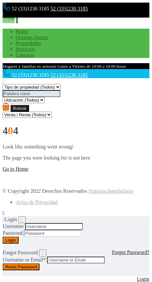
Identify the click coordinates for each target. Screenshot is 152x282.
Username (13, 226)
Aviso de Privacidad (37, 202)
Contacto (25, 55)
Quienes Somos (32, 37)
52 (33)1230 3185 (69, 8)
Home (22, 31)
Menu (9, 20)
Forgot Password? (130, 252)
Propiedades (28, 43)
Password (13, 233)
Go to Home (15, 169)
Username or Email (24, 259)
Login (143, 279)
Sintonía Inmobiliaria (110, 191)
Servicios (25, 49)
